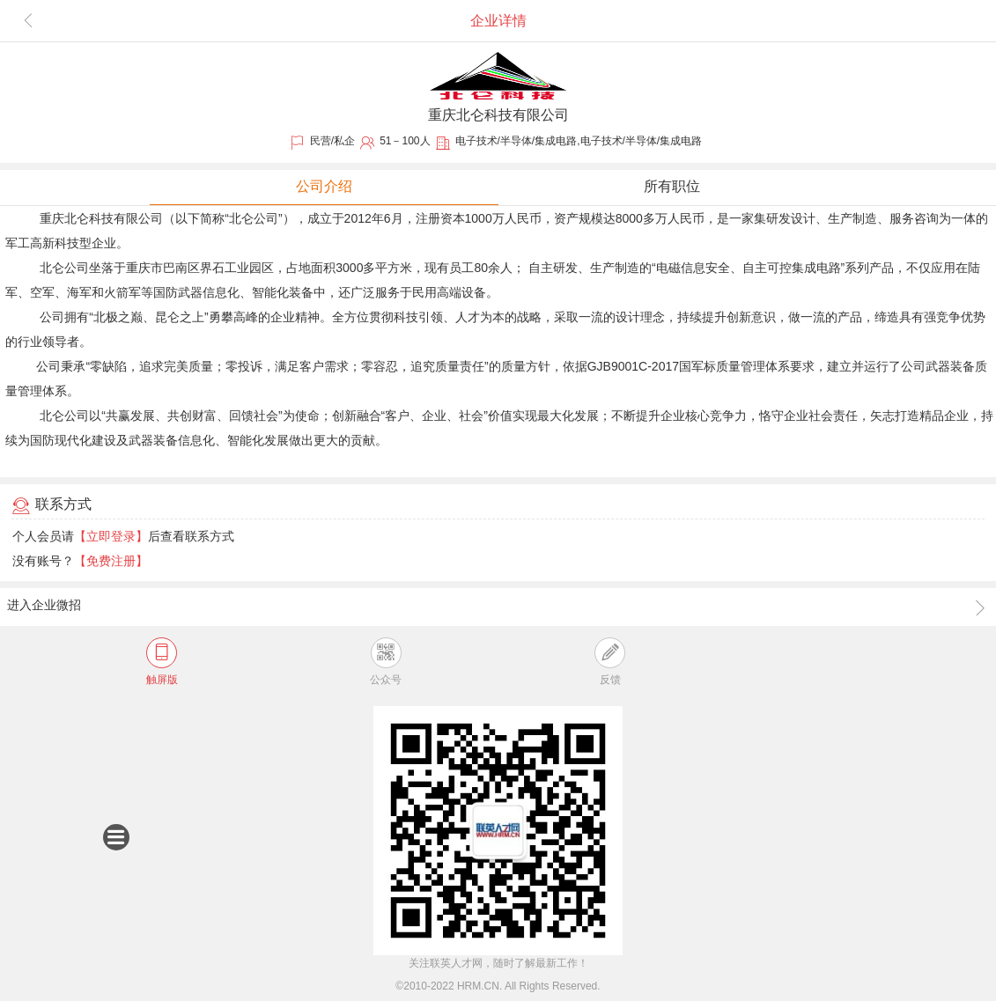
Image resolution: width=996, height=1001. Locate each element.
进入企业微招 (497, 607)
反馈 (609, 661)
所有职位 (672, 186)
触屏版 (162, 661)
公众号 (386, 661)
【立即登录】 (111, 536)
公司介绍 (324, 186)
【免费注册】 (111, 561)
